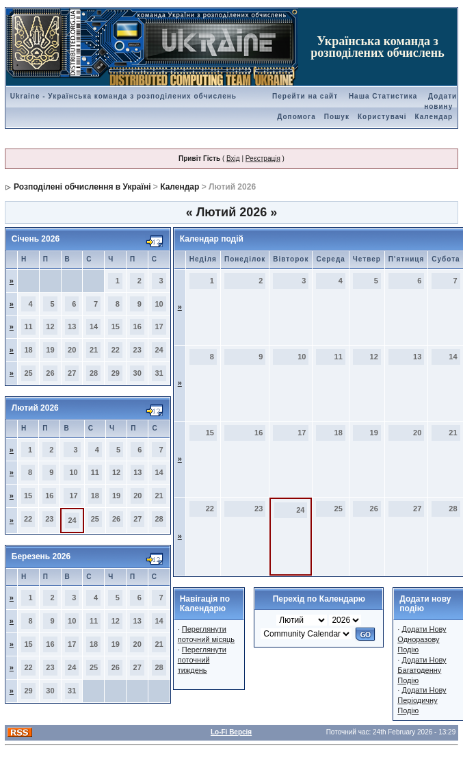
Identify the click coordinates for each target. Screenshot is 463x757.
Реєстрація (263, 158)
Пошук (336, 116)
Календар (434, 116)
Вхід (233, 158)
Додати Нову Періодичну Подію (421, 700)
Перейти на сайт (305, 96)
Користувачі (382, 116)
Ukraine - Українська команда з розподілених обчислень (123, 96)
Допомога (296, 116)
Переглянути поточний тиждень (202, 659)
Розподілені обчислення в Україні (82, 187)
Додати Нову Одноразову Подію (421, 639)
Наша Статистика (383, 96)
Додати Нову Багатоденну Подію (421, 670)
